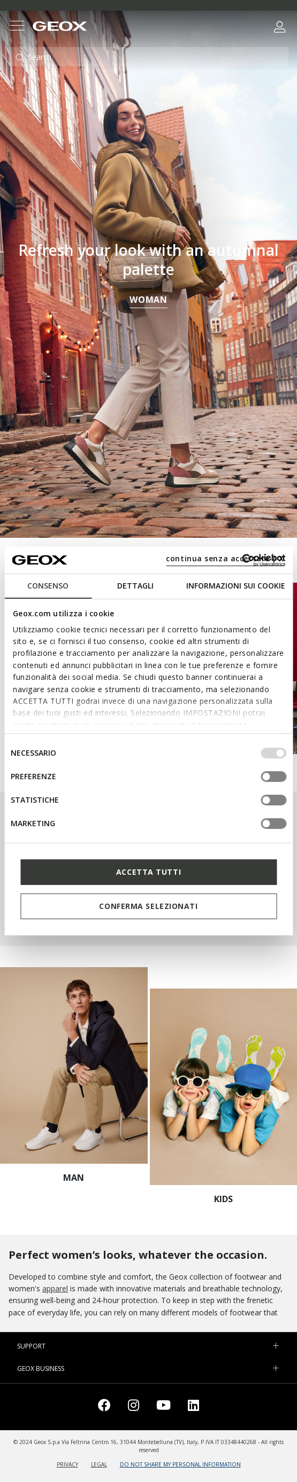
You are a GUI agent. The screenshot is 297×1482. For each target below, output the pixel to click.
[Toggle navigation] (17, 27)
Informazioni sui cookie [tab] (235, 586)
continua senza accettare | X (225, 558)
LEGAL (99, 1464)
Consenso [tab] (47, 586)
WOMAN (148, 301)
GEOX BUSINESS (40, 1368)
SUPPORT (31, 1346)
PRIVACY (67, 1464)
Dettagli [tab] (135, 586)
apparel (55, 1288)
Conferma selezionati (148, 906)
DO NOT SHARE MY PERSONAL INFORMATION (180, 1464)
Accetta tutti (148, 872)
